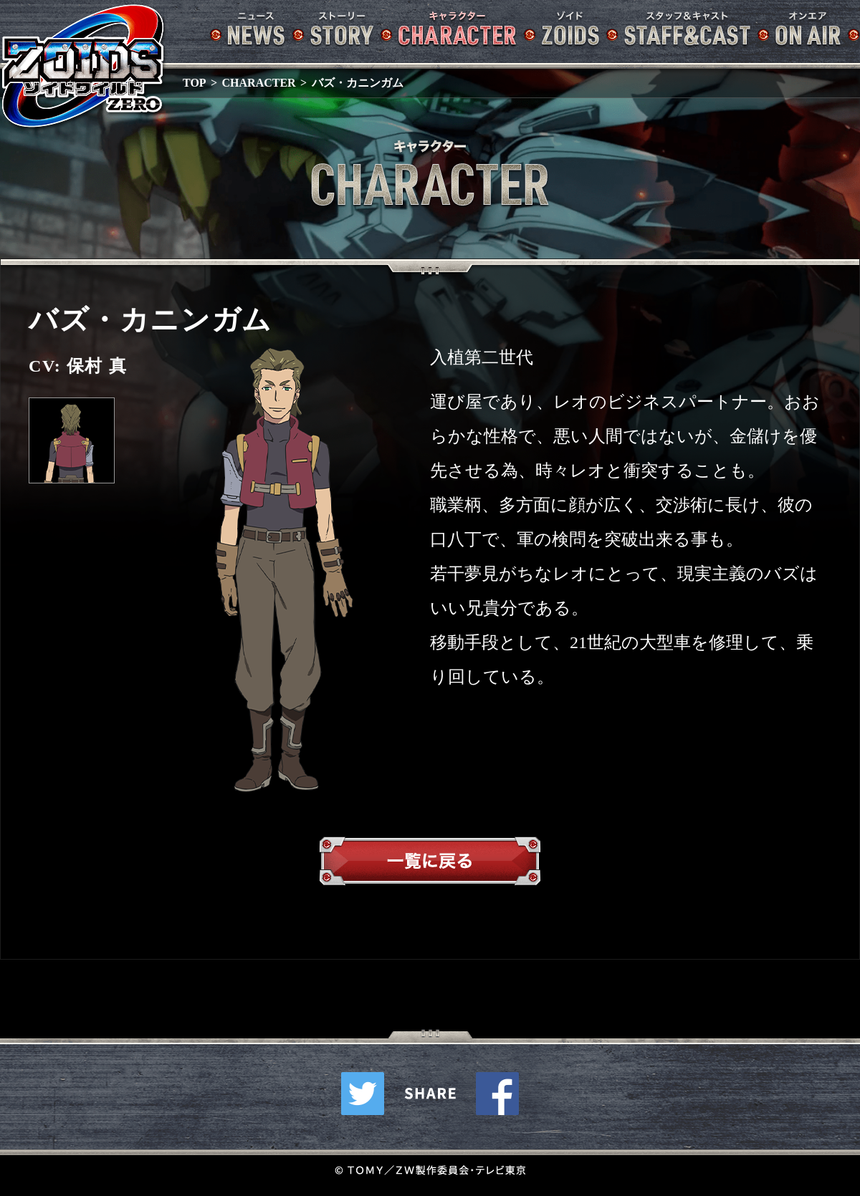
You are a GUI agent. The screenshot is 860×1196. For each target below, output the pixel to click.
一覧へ (430, 864)
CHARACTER (259, 83)
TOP (194, 83)
